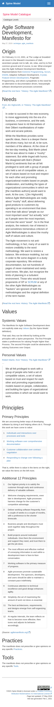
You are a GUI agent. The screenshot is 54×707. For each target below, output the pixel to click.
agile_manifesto (27, 43)
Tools (15, 666)
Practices (18, 649)
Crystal (43, 75)
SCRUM (32, 282)
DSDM (5, 75)
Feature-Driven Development (15, 78)
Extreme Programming (32, 72)
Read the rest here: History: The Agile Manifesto (25, 303)
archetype (17, 43)
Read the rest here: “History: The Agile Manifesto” (25, 91)
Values (26, 328)
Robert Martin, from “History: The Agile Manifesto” (25, 360)
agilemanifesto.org (19, 632)
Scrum (47, 72)
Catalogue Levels (27, 19)
